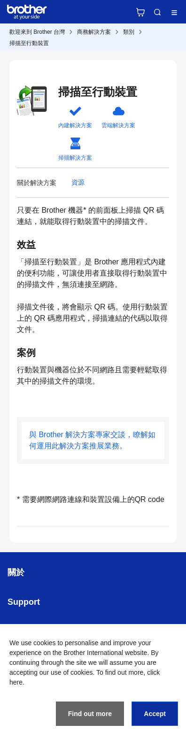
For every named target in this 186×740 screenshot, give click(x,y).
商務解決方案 (94, 32)
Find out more (90, 713)
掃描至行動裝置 (29, 43)
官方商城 (140, 12)
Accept (155, 713)
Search (157, 12)
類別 (128, 32)
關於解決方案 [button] (36, 182)
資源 (78, 182)
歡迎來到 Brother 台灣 (37, 32)
